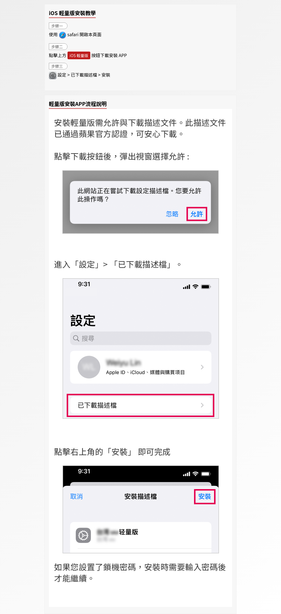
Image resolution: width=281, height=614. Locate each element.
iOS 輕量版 (79, 55)
